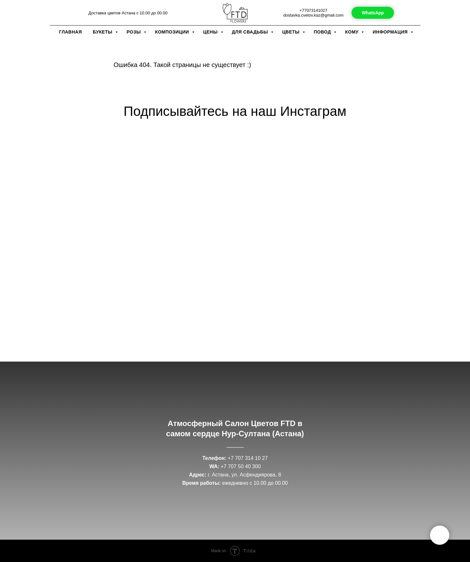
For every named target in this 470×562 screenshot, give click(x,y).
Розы (134, 31)
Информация (391, 31)
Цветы (291, 31)
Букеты (103, 31)
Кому (352, 31)
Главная (70, 31)
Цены (211, 31)
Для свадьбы (251, 31)
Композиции (172, 31)
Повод (323, 31)
